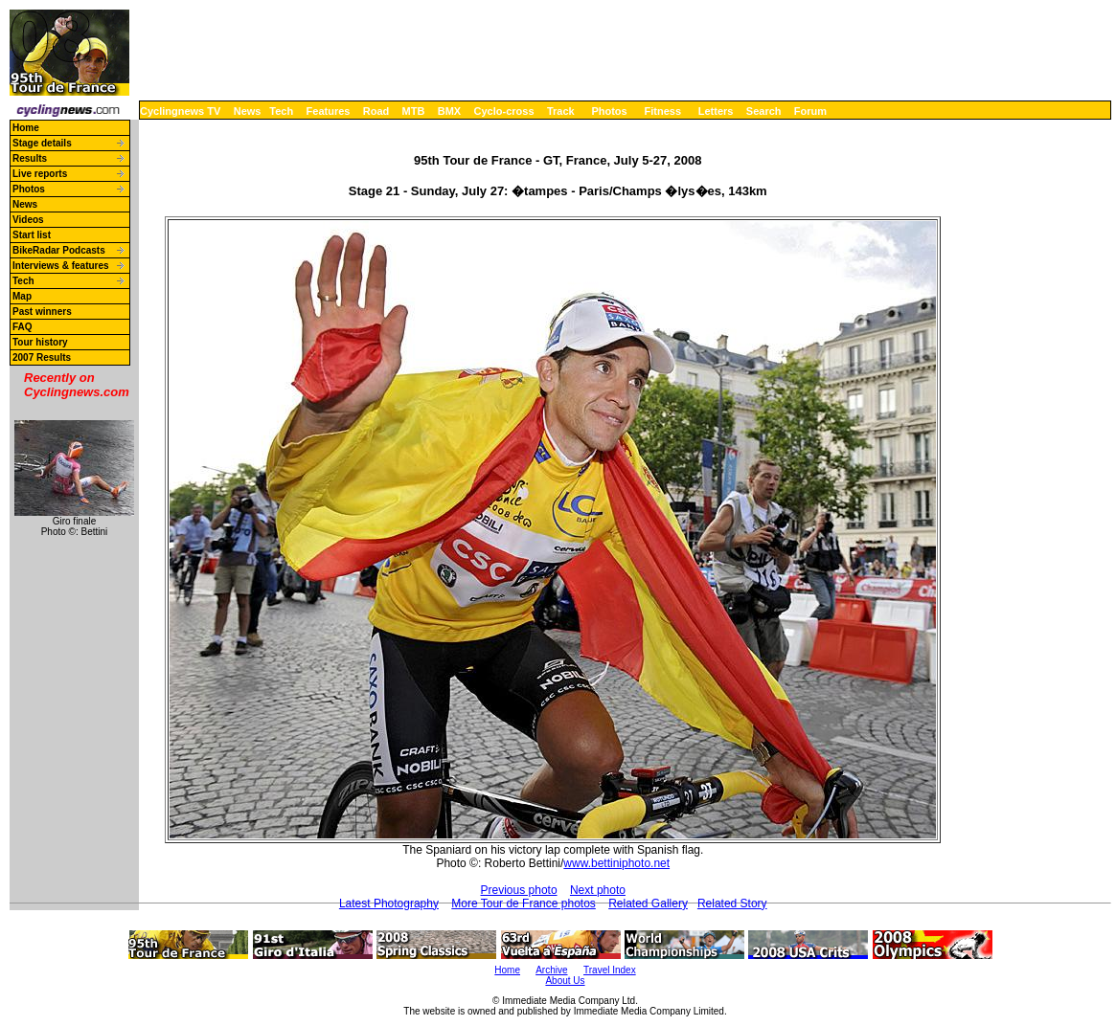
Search (764, 111)
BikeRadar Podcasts (58, 250)
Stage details (42, 143)
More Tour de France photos (523, 903)
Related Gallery (648, 903)
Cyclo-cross (504, 111)
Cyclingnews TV (180, 111)
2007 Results (41, 357)
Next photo (598, 890)
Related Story (732, 903)
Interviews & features (60, 265)
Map (22, 296)
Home (25, 128)
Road (376, 111)
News (248, 111)
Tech (281, 111)
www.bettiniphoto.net (616, 863)
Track (561, 111)
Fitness (662, 111)
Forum (810, 111)
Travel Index (609, 970)
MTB (413, 111)
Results (29, 158)
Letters (716, 111)
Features (329, 111)
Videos (28, 219)
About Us (564, 980)
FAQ (22, 327)
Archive (551, 970)
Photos (608, 111)
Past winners (42, 311)
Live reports (39, 173)
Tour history (40, 342)
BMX (449, 111)
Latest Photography (389, 903)
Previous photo (519, 890)
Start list (31, 235)
